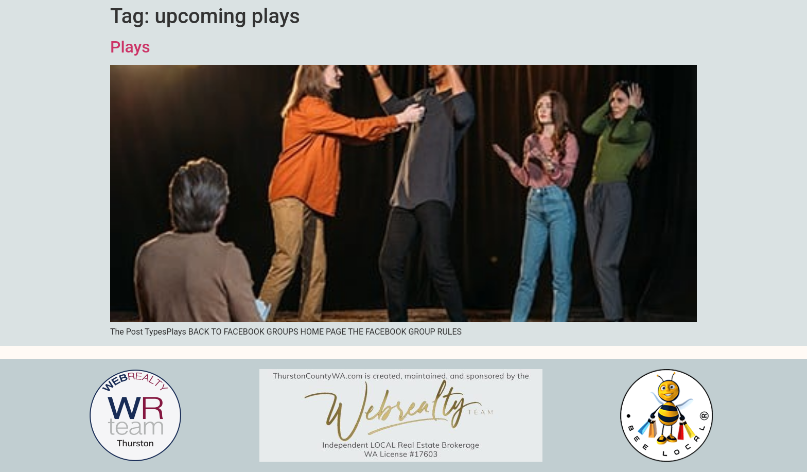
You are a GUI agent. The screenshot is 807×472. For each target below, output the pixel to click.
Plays (130, 47)
